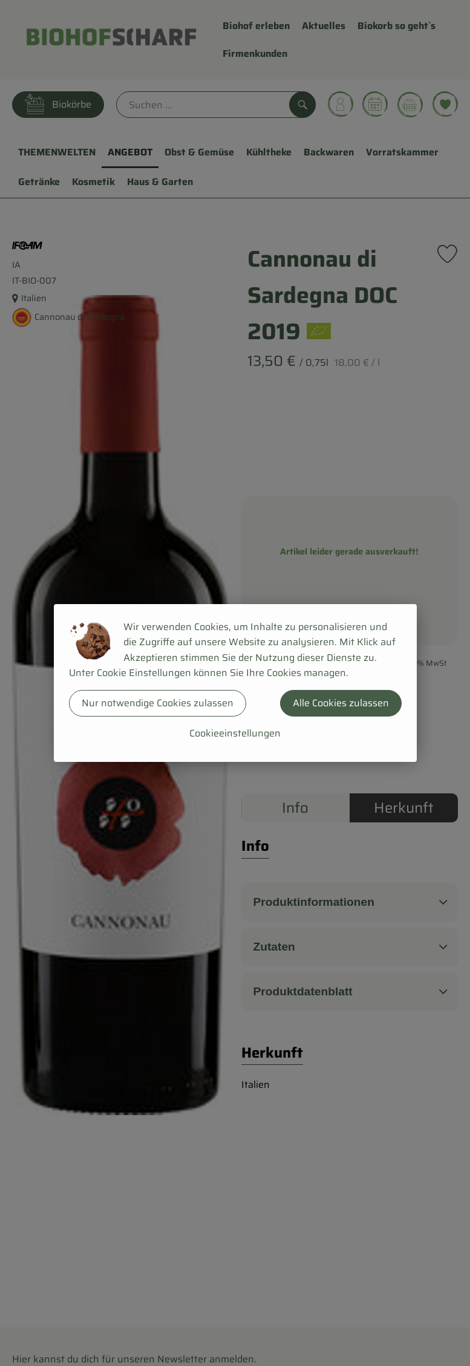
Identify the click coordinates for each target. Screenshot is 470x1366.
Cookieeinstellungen (235, 733)
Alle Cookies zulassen (341, 703)
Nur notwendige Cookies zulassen (157, 703)
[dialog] (235, 683)
